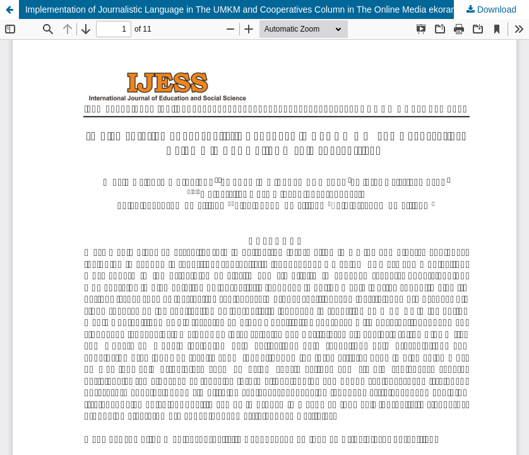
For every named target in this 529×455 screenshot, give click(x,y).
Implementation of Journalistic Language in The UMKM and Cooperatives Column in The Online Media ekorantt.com (252, 9)
